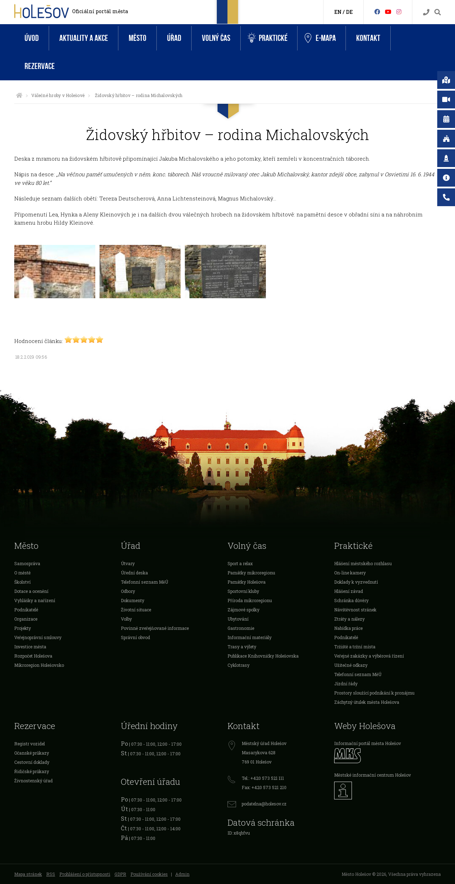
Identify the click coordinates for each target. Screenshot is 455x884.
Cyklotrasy (239, 665)
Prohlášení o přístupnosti (84, 874)
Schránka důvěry (351, 600)
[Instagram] (399, 11)
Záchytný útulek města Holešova (366, 702)
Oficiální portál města (100, 11)
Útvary (128, 563)
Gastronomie (241, 628)
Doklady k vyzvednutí (356, 582)
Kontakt (368, 38)
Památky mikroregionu (251, 572)
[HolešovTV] (388, 11)
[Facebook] (377, 11)
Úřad (174, 38)
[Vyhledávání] (437, 12)
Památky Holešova (247, 582)
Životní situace (136, 609)
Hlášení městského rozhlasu (363, 563)
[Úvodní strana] (19, 95)
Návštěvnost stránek (355, 609)
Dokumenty (132, 600)
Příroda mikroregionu (250, 600)
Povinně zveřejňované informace (155, 628)
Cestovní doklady (31, 762)
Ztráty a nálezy (349, 619)
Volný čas (216, 38)
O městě (22, 572)
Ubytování (238, 619)
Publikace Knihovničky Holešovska (263, 656)
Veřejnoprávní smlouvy (37, 637)
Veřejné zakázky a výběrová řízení (369, 656)
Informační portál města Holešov (367, 743)
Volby (126, 619)
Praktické (268, 38)
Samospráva (27, 563)
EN (338, 12)
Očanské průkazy (31, 753)
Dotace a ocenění (31, 591)
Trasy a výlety (242, 646)
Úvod (32, 38)
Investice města (30, 646)
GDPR (120, 874)
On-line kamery (350, 572)
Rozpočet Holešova (33, 656)
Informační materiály (250, 637)
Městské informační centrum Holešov (372, 775)
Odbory (128, 591)
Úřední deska (134, 572)
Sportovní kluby (243, 591)
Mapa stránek (28, 874)
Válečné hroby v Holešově (58, 95)
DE (349, 12)
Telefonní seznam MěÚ (144, 582)
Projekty (22, 628)
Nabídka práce (348, 628)
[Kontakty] (426, 12)
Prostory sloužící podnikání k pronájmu (374, 693)
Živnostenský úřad (33, 780)
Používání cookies (149, 874)
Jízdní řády (346, 683)
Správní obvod (135, 637)
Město (137, 38)
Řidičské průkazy (31, 771)
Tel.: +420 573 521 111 (263, 778)
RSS (50, 874)
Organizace (25, 619)
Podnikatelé (26, 609)
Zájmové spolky (243, 609)
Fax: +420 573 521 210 (264, 787)
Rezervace (40, 66)
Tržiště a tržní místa (354, 646)
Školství (22, 582)
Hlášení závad (348, 591)
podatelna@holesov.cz (264, 804)
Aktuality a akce (83, 38)
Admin (182, 874)
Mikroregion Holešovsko (39, 665)
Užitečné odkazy (351, 665)
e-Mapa (320, 38)
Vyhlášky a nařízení (34, 600)
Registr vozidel (29, 743)
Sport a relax (240, 563)
